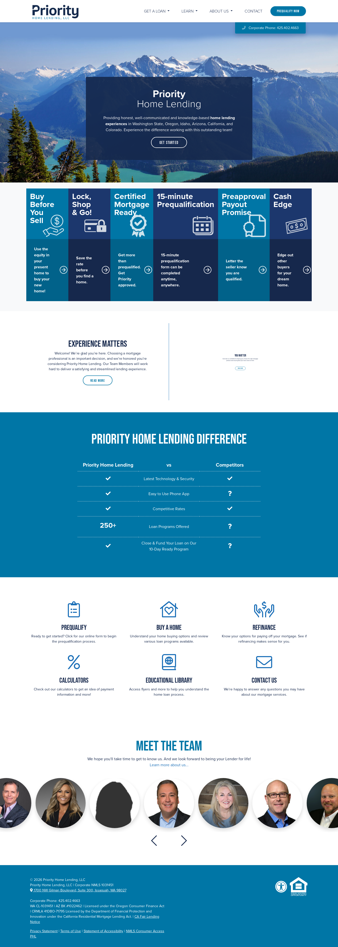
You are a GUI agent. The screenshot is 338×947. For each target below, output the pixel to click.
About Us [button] (220, 11)
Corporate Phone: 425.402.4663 (270, 28)
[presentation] (154, 841)
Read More (97, 376)
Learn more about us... (169, 765)
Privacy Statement (44, 931)
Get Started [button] (169, 142)
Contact (253, 11)
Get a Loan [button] (155, 11)
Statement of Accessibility (103, 931)
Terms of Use (70, 931)
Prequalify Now (288, 11)
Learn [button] (188, 11)
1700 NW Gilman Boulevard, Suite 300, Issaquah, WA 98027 (78, 890)
